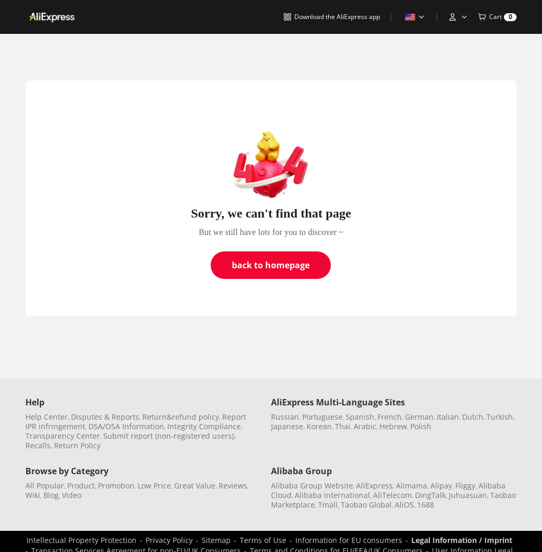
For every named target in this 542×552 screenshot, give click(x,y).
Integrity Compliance (204, 426)
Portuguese (322, 417)
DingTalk (430, 495)
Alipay (441, 486)
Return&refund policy (180, 417)
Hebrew (393, 426)
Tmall (328, 505)
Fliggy (465, 486)
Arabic (365, 426)
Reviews (233, 486)
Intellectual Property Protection (81, 540)
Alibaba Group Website (312, 486)
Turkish (499, 417)
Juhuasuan (468, 495)
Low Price (154, 486)
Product (81, 486)
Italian (448, 417)
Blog (51, 495)
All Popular (44, 486)
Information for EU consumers (348, 540)
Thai (342, 426)
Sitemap (216, 540)
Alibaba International (332, 495)
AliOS (404, 505)
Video (72, 495)
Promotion (116, 486)
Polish (420, 426)
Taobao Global (366, 505)
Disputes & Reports (105, 417)
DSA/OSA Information (126, 426)
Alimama (411, 486)
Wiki (32, 495)
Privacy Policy (169, 540)
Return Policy (77, 445)
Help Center (46, 417)
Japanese (287, 426)
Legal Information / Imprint (461, 540)
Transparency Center (62, 436)
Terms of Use (263, 540)
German (419, 417)
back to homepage (271, 265)
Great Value (194, 486)
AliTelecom (392, 495)
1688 (425, 505)
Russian (285, 417)
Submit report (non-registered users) (168, 436)
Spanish (360, 417)
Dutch (472, 417)
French (389, 417)
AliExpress (374, 486)
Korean (319, 426)
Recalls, (38, 445)
